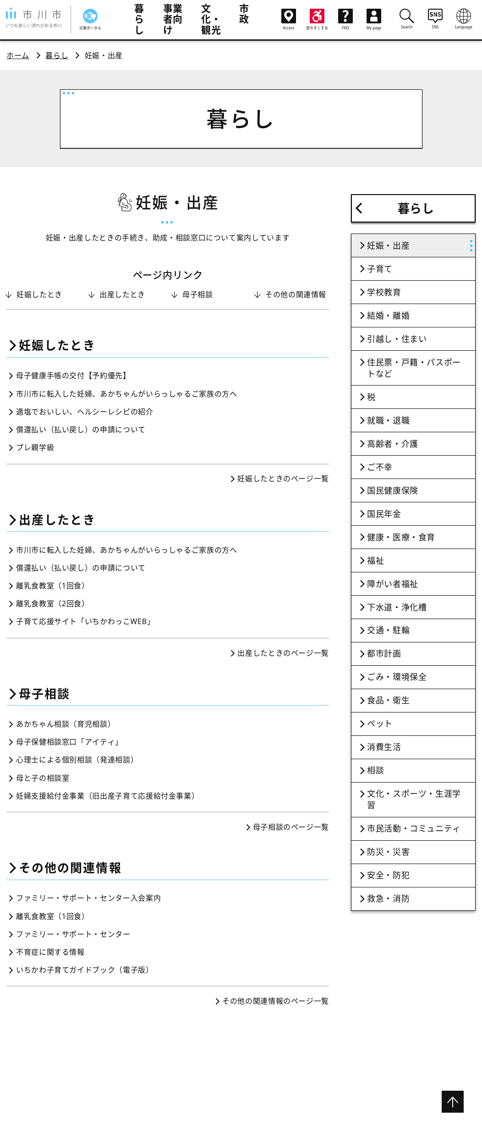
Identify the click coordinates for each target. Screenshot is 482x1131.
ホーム (17, 55)
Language (463, 19)
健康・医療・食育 (401, 537)
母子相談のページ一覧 (291, 827)
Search (407, 19)
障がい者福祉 (392, 583)
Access (288, 19)
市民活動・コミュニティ (414, 828)
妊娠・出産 (388, 245)
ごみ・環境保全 (397, 676)
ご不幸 (380, 467)
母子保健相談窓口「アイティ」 (69, 742)
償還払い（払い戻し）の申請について (81, 429)
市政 (244, 13)
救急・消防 (388, 898)
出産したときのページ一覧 (283, 653)
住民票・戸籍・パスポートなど (414, 368)
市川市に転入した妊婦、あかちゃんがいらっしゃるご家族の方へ (126, 394)
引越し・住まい (397, 338)
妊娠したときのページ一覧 (283, 478)
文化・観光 (211, 19)
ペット (380, 723)
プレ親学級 (35, 447)
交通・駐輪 (388, 630)
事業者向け (173, 19)
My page (374, 19)
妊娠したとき (39, 294)
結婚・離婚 (388, 315)
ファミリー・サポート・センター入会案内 (88, 898)
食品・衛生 (388, 700)
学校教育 (384, 292)
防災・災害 (388, 851)
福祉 (375, 560)
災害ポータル (90, 19)
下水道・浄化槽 (397, 607)
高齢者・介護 (392, 443)
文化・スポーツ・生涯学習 (414, 799)
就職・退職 (388, 420)
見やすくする (317, 19)
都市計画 (384, 653)
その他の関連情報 (295, 294)
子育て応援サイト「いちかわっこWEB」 (85, 621)
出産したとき (122, 294)
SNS (435, 19)
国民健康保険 (392, 490)
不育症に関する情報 (50, 952)
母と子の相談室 (42, 778)
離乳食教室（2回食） (52, 603)
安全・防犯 (388, 875)
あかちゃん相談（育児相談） (65, 724)
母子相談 (197, 294)
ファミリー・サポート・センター (73, 934)
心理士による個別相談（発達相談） (77, 760)
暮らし (139, 19)
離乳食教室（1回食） (52, 586)
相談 (375, 770)
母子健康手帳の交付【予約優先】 (73, 375)
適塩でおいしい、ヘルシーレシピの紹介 (84, 412)
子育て (380, 268)
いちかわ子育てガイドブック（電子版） (84, 970)
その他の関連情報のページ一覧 (275, 1001)
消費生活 (384, 746)
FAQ (345, 19)
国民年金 (384, 513)
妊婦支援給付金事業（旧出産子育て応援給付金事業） (107, 796)
